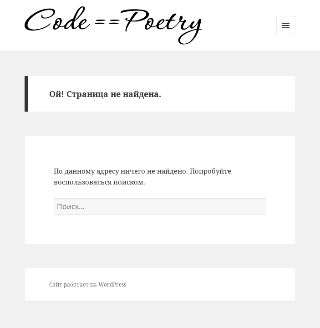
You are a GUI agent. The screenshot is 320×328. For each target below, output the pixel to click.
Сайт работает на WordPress (87, 284)
